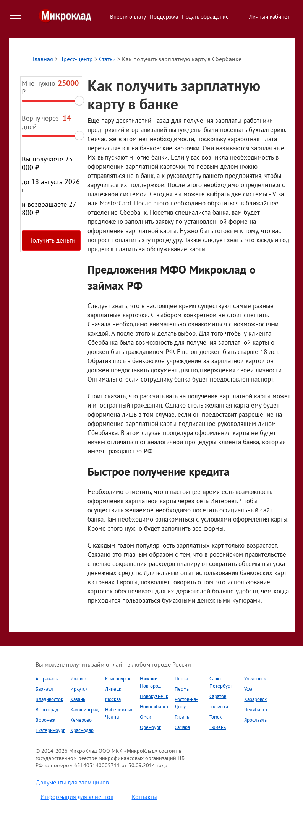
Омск (145, 717)
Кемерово (81, 720)
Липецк (113, 689)
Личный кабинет (269, 16)
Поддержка (164, 16)
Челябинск (255, 709)
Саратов (217, 696)
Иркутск (78, 689)
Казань (77, 699)
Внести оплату (128, 16)
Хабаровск (255, 699)
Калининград (84, 709)
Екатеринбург (50, 730)
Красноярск (117, 678)
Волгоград (47, 709)
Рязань (182, 717)
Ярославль (255, 720)
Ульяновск (255, 678)
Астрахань (47, 678)
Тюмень (217, 727)
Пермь (182, 689)
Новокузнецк (154, 696)
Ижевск (78, 678)
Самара (182, 727)
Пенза (181, 678)
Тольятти (218, 706)
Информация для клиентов (77, 797)
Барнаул (44, 689)
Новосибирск (154, 706)
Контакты (144, 797)
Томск (215, 717)
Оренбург (150, 727)
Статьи (107, 59)
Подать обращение (205, 16)
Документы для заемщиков (72, 782)
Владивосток (49, 699)
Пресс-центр (76, 59)
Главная (42, 59)
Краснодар (82, 730)
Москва (113, 699)
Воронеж (45, 720)
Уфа (248, 689)
